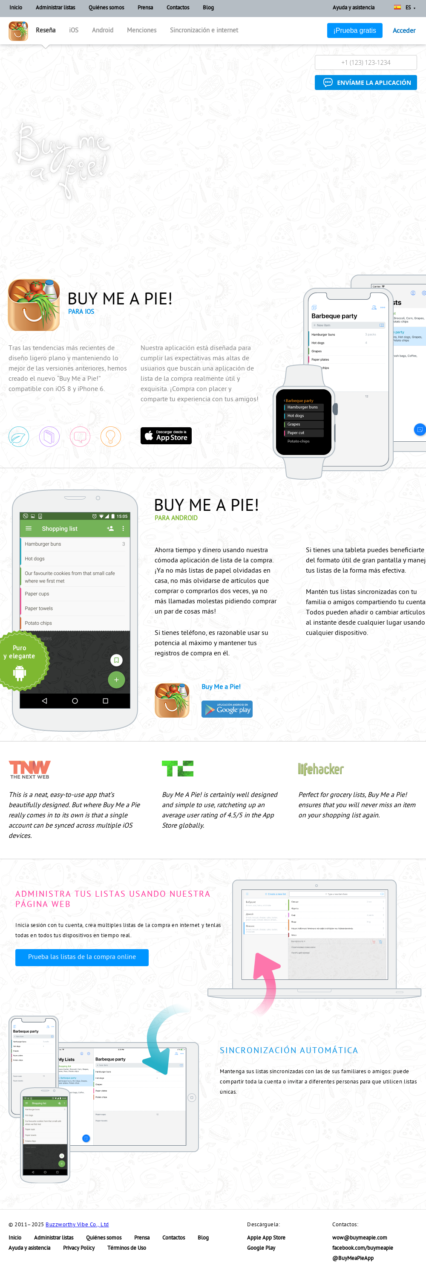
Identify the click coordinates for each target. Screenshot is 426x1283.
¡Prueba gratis (355, 30)
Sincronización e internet (204, 31)
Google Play (261, 1248)
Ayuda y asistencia (353, 8)
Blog (208, 8)
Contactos (178, 8)
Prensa (145, 8)
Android (102, 31)
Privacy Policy (79, 1248)
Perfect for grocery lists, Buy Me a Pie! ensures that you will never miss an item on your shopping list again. (356, 806)
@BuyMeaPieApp (353, 1259)
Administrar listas (55, 8)
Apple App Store (266, 1238)
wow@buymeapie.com (359, 1238)
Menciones (141, 31)
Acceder (404, 31)
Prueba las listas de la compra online (82, 958)
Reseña (45, 31)
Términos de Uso (126, 1248)
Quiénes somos (106, 8)
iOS (73, 31)
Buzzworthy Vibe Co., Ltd (77, 1225)
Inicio (15, 8)
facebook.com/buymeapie (362, 1248)
